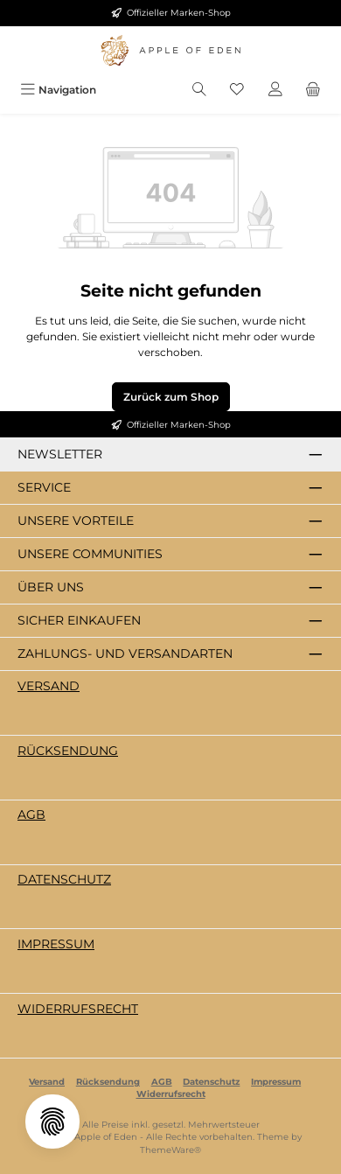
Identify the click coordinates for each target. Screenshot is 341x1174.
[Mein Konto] (275, 89)
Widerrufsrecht (77, 1009)
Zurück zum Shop (171, 396)
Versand (48, 686)
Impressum (55, 944)
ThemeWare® (170, 1150)
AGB (31, 814)
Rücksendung (67, 750)
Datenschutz (64, 879)
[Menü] (58, 89)
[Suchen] (199, 89)
